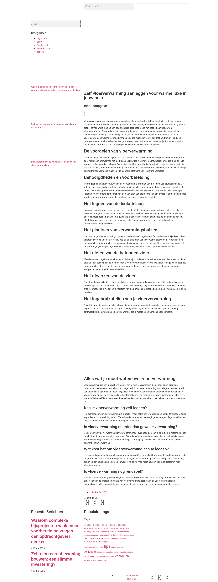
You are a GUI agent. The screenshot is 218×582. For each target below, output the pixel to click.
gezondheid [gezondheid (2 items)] (89, 538)
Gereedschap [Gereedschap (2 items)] (117, 535)
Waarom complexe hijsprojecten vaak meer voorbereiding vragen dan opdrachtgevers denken (55, 531)
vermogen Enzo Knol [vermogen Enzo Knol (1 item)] (110, 552)
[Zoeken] (80, 23)
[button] (162, 3)
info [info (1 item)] (118, 538)
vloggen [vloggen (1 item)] (111, 556)
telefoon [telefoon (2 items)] (99, 547)
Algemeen (42, 38)
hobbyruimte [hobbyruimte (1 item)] (108, 538)
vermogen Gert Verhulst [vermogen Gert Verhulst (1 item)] (125, 552)
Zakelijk (40, 52)
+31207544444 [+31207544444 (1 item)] (100, 525)
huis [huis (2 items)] (115, 538)
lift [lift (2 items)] (94, 542)
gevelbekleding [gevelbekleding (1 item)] (129, 535)
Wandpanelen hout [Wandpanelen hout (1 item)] (90, 560)
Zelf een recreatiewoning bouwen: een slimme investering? (55, 559)
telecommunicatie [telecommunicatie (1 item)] (90, 547)
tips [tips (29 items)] (107, 546)
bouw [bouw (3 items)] (109, 531)
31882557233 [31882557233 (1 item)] (107, 528)
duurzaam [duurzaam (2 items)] (95, 535)
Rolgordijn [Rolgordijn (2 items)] (106, 542)
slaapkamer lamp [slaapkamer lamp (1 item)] (116, 542)
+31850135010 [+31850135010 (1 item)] (121, 525)
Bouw (39, 42)
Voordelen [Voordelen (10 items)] (122, 556)
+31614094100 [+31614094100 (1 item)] (110, 525)
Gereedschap (43, 48)
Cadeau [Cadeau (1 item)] (117, 532)
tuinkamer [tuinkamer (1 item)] (120, 547)
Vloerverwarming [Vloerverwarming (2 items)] (101, 556)
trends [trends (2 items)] (113, 547)
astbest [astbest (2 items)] (115, 528)
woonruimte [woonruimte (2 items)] (102, 560)
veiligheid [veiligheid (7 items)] (90, 551)
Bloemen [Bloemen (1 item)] (103, 532)
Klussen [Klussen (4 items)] (88, 541)
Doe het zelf (42, 45)
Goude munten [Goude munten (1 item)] (99, 538)
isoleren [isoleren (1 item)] (123, 538)
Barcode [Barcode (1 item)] (121, 528)
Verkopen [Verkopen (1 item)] (99, 552)
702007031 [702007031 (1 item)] (98, 528)
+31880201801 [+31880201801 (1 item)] (89, 528)
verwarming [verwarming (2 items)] (89, 556)
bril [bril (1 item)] (113, 532)
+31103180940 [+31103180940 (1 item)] (89, 525)
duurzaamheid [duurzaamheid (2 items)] (106, 535)
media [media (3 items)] (99, 541)
